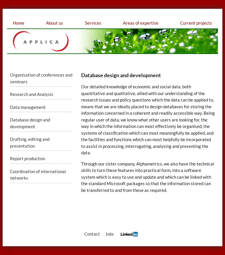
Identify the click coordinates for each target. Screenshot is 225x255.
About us (54, 23)
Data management (28, 107)
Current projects (196, 23)
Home (18, 23)
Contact (92, 234)
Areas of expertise (140, 23)
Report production (27, 158)
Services (93, 23)
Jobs (109, 234)
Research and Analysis (31, 94)
